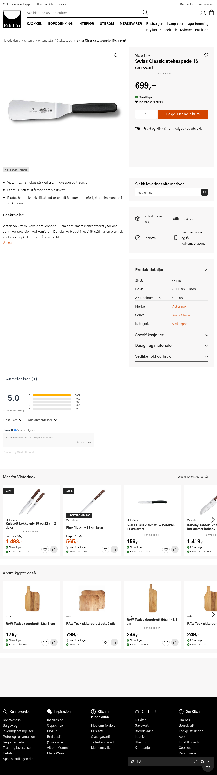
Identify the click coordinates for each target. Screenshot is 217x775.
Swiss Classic (181, 315)
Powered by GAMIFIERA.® (18, 452)
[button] (206, 55)
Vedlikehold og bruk (153, 356)
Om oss (184, 719)
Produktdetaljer (149, 270)
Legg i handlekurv (183, 114)
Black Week (55, 753)
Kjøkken (27, 40)
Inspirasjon (55, 719)
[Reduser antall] (139, 114)
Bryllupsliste (56, 736)
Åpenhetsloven (190, 758)
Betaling (9, 753)
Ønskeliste (55, 742)
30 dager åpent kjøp (16, 4)
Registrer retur (14, 742)
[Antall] (146, 114)
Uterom (140, 742)
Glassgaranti (100, 736)
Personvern (187, 753)
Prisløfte (149, 237)
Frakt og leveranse (17, 747)
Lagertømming (197, 23)
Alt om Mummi (58, 747)
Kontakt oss (12, 719)
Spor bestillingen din (18, 758)
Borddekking (144, 731)
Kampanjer (175, 23)
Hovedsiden (10, 40)
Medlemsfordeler (104, 725)
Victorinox (142, 55)
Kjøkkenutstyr (44, 40)
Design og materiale (153, 345)
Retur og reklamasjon (19, 736)
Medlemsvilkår (102, 747)
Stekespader (65, 40)
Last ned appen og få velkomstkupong (193, 238)
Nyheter (186, 29)
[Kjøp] (54, 549)
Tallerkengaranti (103, 742)
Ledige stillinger (191, 731)
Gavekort (142, 725)
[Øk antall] (153, 114)
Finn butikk (186, 4)
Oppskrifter (55, 725)
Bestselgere (155, 23)
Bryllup (151, 29)
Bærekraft (186, 725)
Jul (49, 758)
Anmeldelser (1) (22, 379)
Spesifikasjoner (149, 335)
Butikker (201, 29)
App (182, 736)
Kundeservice (206, 4)
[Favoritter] (45, 549)
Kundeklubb (168, 29)
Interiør (140, 736)
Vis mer (8, 242)
